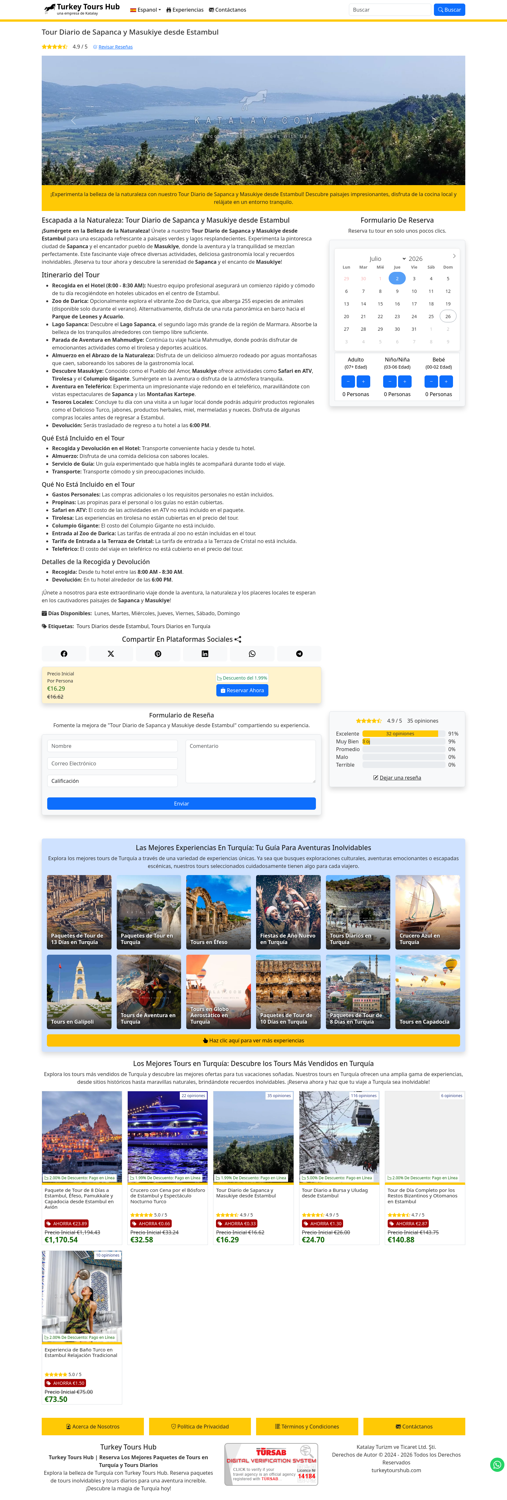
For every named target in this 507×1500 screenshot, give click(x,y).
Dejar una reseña (397, 777)
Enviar (181, 803)
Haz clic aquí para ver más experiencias (253, 1040)
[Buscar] (390, 10)
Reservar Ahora (242, 690)
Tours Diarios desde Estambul (112, 626)
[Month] (387, 258)
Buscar (449, 9)
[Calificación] (112, 781)
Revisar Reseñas (113, 47)
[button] (145, 9)
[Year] (417, 258)
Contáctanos (414, 1426)
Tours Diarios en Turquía (180, 626)
